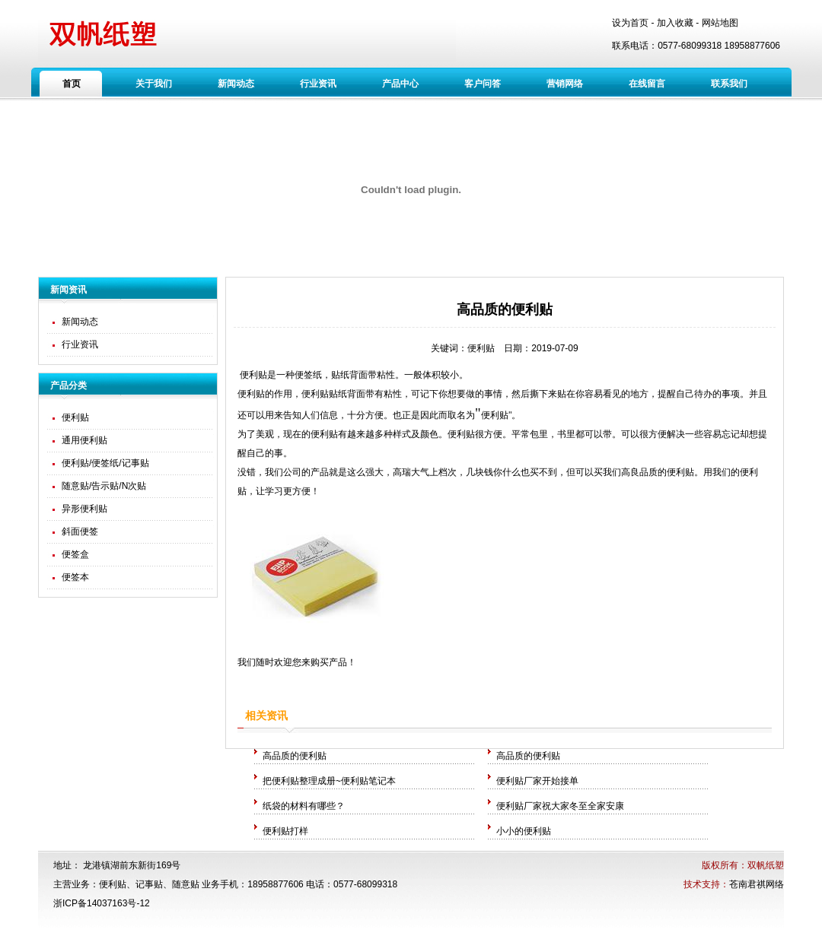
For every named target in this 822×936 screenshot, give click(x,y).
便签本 (75, 577)
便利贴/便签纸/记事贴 (105, 463)
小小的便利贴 (523, 831)
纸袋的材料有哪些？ (304, 806)
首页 (71, 83)
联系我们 (729, 83)
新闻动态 (236, 83)
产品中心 (400, 83)
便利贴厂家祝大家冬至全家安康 (560, 806)
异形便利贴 (84, 508)
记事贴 (149, 884)
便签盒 (75, 554)
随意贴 (185, 884)
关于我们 (153, 83)
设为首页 (630, 22)
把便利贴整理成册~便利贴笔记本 (329, 781)
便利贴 (75, 417)
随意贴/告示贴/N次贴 (104, 486)
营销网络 (564, 83)
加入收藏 (675, 22)
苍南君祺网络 (756, 884)
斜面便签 (80, 531)
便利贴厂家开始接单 (537, 781)
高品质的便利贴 (295, 755)
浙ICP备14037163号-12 (101, 903)
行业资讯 (318, 83)
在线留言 (647, 83)
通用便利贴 (84, 440)
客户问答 (482, 83)
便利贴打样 (285, 831)
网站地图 (720, 22)
